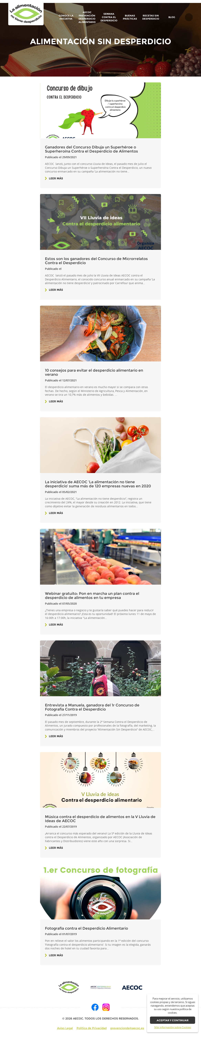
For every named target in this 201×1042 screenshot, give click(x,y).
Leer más (56, 178)
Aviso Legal (65, 1028)
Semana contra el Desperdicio (108, 17)
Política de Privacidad (92, 1028)
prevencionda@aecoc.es (127, 1028)
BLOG (171, 17)
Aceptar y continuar (172, 1020)
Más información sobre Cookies (172, 1027)
